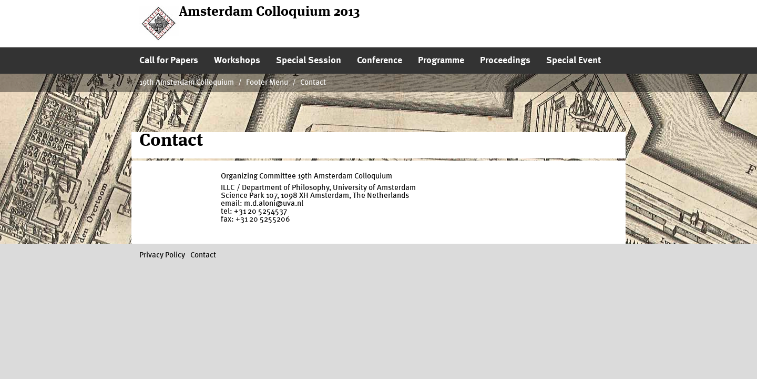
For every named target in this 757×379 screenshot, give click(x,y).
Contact (313, 83)
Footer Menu (267, 83)
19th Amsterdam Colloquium (186, 83)
